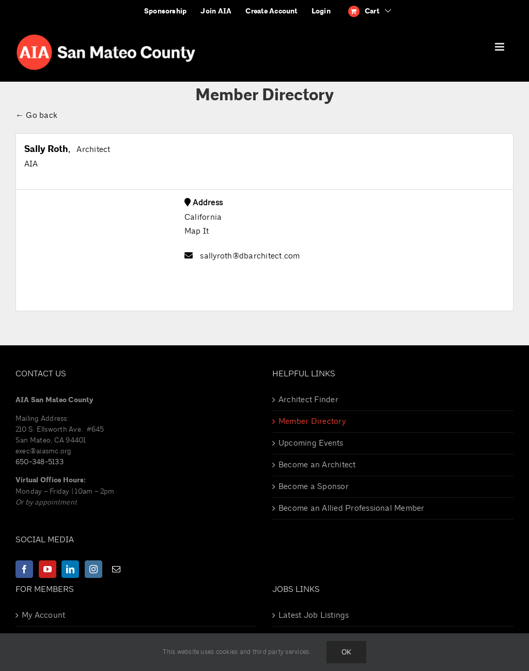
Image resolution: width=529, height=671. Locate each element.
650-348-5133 (39, 461)
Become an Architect (317, 465)
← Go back (36, 115)
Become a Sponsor (313, 486)
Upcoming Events (311, 443)
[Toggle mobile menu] (500, 47)
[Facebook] (24, 569)
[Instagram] (93, 569)
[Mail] (116, 569)
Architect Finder (308, 399)
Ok (346, 652)
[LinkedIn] (70, 569)
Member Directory (312, 421)
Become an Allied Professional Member (351, 508)
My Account (43, 615)
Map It (196, 231)
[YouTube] (47, 569)
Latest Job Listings (313, 615)
